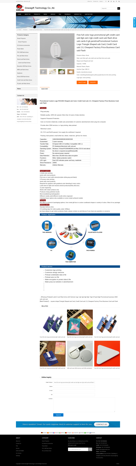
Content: (51, 398)
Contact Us (95, 1)
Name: (51, 386)
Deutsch (44, 432)
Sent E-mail (82, 82)
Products (37, 14)
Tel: (52, 394)
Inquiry (101, 1)
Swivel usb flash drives (23, 59)
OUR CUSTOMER (20, 450)
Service (53, 14)
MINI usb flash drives (23, 69)
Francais (56, 432)
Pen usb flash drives (22, 55)
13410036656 (23, 114)
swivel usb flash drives (24, 62)
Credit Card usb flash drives (35, 29)
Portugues (68, 432)
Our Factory (89, 14)
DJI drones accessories (23, 45)
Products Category (23, 35)
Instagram (114, 1)
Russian (92, 432)
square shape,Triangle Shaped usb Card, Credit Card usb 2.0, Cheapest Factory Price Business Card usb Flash (84, 301)
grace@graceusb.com (105, 449)
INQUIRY (93, 82)
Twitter (108, 1)
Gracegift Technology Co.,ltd (30, 463)
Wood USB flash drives (23, 76)
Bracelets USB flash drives (24, 66)
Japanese (75, 432)
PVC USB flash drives (23, 52)
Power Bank (20, 48)
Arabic (86, 432)
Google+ (111, 1)
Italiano (62, 432)
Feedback (68, 14)
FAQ (60, 14)
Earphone (19, 73)
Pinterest (116, 1)
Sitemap (18, 455)
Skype (119, 1)
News (45, 14)
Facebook (106, 1)
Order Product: (49, 382)
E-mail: (51, 390)
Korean (81, 432)
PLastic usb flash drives (23, 83)
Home (19, 14)
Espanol (50, 432)
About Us (90, 1)
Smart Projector (21, 38)
